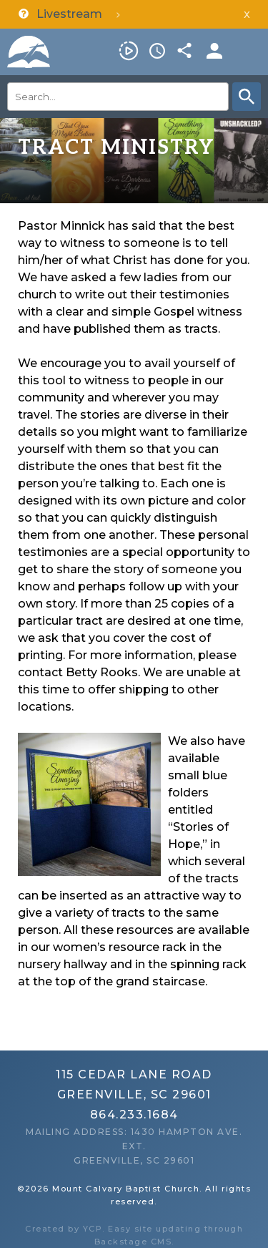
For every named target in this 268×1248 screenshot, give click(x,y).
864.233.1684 (134, 1114)
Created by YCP (63, 1229)
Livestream (128, 50)
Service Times (157, 50)
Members (214, 50)
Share (186, 50)
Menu (250, 50)
